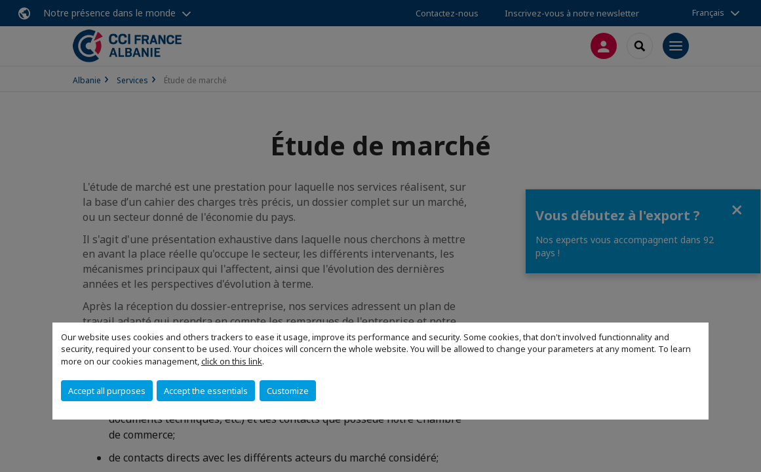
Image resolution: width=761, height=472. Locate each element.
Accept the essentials (206, 391)
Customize (288, 391)
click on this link (231, 361)
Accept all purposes (107, 391)
